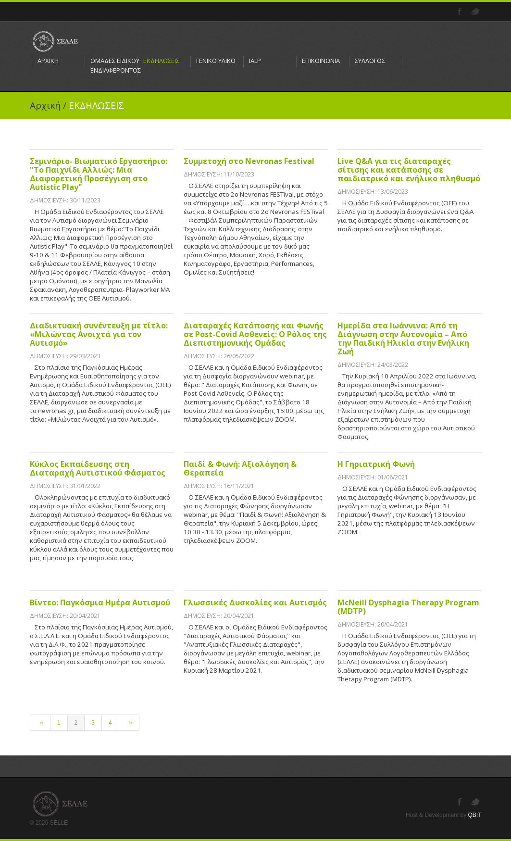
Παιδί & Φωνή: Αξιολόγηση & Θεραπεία (240, 468)
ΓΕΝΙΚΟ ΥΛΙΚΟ (216, 60)
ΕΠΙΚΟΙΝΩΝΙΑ (321, 60)
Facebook (461, 11)
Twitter (476, 11)
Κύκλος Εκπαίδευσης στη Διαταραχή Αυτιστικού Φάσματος (97, 468)
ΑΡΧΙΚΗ (48, 60)
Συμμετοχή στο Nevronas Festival (249, 161)
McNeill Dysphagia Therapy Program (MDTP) (408, 606)
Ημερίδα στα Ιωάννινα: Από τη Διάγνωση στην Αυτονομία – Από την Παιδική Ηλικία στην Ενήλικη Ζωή (403, 338)
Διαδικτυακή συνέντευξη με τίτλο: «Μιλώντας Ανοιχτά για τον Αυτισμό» (99, 334)
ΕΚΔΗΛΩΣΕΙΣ (161, 60)
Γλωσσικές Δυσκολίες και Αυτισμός (255, 602)
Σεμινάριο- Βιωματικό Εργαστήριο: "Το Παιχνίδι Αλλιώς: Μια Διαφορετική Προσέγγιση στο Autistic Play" (98, 174)
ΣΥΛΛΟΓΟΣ (370, 60)
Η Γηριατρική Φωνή (376, 464)
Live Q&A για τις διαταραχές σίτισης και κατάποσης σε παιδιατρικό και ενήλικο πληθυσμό (408, 170)
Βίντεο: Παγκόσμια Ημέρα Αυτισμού (100, 602)
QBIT (474, 815)
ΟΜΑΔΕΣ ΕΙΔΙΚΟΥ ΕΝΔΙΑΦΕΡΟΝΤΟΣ (111, 65)
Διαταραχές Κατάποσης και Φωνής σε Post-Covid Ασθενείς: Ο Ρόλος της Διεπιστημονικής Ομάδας (255, 334)
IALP (255, 60)
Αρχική (45, 105)
